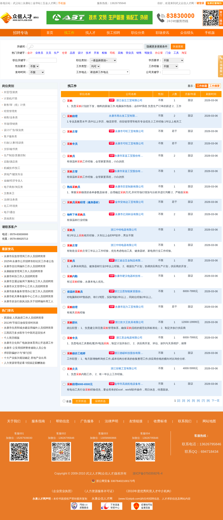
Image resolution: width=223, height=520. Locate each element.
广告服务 (87, 421)
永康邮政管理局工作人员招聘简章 (23, 271)
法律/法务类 (11, 199)
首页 (49, 33)
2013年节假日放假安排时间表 (21, 322)
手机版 (210, 33)
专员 (72, 143)
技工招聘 (113, 33)
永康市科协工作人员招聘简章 (21, 276)
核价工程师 (76, 353)
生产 (56, 52)
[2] (178, 400)
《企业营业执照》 (62, 491)
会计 (30, 52)
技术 (88, 52)
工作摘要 (214, 85)
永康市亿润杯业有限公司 (129, 214)
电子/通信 (9, 212)
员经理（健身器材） (84, 202)
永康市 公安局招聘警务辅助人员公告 (25, 347)
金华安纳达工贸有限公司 (129, 201)
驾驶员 (148, 52)
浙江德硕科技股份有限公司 (129, 352)
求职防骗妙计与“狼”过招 (18, 352)
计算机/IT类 (10, 98)
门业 (168, 52)
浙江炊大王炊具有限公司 (129, 322)
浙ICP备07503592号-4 (147, 473)
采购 (120, 52)
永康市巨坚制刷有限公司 (129, 186)
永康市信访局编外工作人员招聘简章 (25, 266)
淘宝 (184, 52)
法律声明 (111, 421)
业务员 (39, 52)
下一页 (215, 400)
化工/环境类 (11, 205)
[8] (208, 400)
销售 (139, 52)
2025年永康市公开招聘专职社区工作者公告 (29, 261)
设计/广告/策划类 (14, 130)
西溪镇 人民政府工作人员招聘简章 (24, 317)
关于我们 (13, 421)
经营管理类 (10, 111)
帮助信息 (62, 421)
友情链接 (136, 421)
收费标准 (160, 421)
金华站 (37, 3)
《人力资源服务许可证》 (99, 491)
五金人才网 (49, 3)
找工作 (69, 33)
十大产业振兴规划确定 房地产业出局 (25, 357)
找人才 (90, 33)
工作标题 (202, 85)
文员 (48, 52)
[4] (188, 400)
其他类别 (9, 218)
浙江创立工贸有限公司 (129, 100)
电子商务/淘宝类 (13, 186)
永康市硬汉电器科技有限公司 (129, 275)
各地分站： (6, 3)
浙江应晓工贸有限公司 (124, 368)
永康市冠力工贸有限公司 (129, 306)
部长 (72, 322)
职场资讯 (162, 33)
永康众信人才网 (102, 498)
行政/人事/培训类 (14, 142)
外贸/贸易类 (11, 92)
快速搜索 (178, 46)
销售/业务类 (11, 117)
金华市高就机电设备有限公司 (129, 383)
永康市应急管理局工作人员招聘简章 (25, 256)
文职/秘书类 (11, 149)
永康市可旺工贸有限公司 (129, 131)
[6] (198, 400)
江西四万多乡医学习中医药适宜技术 (25, 332)
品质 (72, 52)
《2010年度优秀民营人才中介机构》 (149, 491)
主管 (72, 131)
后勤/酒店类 (11, 161)
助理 (72, 116)
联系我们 (184, 421)
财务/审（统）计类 (14, 104)
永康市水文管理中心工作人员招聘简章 (26, 286)
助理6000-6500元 (80, 384)
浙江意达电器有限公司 (129, 337)
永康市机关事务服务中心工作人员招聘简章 (28, 296)
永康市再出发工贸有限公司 (124, 115)
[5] (193, 400)
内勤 (72, 276)
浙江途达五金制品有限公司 (129, 260)
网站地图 (209, 421)
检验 (104, 52)
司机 (112, 52)
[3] (183, 400)
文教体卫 (9, 193)
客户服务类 (10, 136)
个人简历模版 (12, 337)
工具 (176, 52)
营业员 (130, 52)
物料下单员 (76, 214)
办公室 (159, 52)
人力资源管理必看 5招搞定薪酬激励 (24, 362)
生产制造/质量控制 (14, 155)
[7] (203, 400)
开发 (96, 52)
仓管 (64, 52)
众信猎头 (187, 33)
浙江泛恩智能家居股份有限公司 (129, 291)
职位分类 (138, 33)
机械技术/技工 (12, 167)
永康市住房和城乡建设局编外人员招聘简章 (28, 327)
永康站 (27, 3)
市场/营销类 (11, 123)
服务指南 (38, 421)
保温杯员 (75, 291)
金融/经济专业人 (13, 180)
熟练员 (73, 186)
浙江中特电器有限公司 (124, 229)
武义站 (17, 3)
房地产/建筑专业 (13, 174)
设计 (80, 52)
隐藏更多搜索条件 (157, 46)
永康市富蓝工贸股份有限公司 (129, 155)
